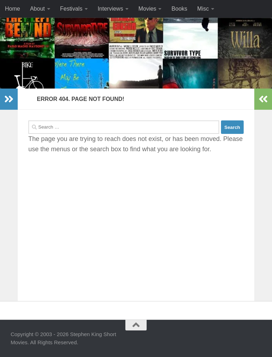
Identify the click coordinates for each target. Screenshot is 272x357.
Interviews (110, 9)
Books (179, 9)
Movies (147, 9)
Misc (203, 9)
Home (12, 9)
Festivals (71, 9)
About (37, 9)
